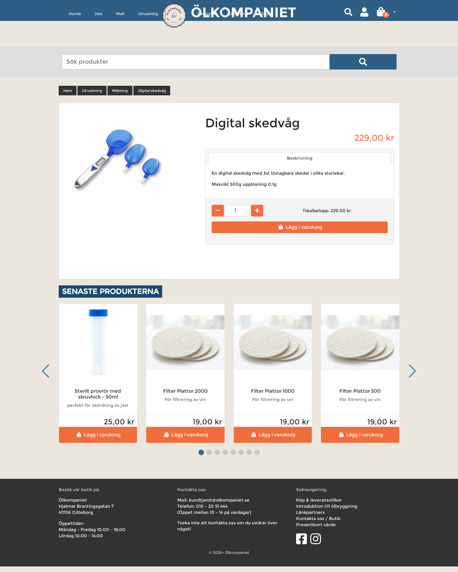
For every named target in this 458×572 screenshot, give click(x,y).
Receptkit (206, 42)
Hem (67, 96)
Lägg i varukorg (299, 233)
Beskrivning (299, 163)
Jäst (98, 42)
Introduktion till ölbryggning (326, 511)
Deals (267, 42)
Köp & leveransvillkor (319, 505)
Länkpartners (310, 518)
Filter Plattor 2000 (185, 396)
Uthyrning (238, 42)
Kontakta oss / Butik (318, 524)
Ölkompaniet (243, 12)
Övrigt (178, 42)
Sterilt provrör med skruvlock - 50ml (98, 399)
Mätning (120, 96)
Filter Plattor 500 (360, 396)
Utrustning (148, 42)
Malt (120, 42)
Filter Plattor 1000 (273, 396)
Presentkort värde (316, 530)
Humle (75, 42)
